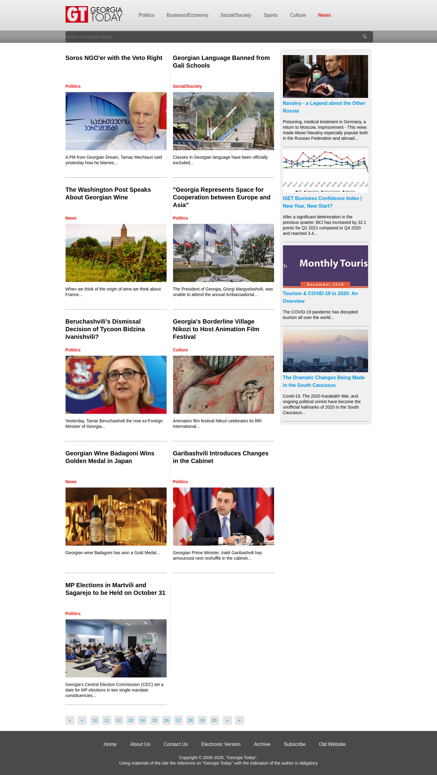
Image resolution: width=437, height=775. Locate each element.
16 (166, 720)
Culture (298, 15)
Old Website (332, 744)
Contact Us (176, 744)
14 (142, 720)
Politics (147, 15)
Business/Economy (187, 15)
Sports (271, 15)
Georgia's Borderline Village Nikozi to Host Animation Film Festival (216, 329)
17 (178, 720)
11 (106, 720)
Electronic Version (221, 744)
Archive (262, 744)
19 (202, 720)
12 (118, 720)
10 (94, 720)
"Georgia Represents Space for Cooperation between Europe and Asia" (222, 197)
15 (154, 720)
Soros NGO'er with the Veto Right (114, 57)
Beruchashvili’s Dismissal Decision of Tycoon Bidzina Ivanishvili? (105, 329)
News (324, 15)
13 (130, 720)
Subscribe (295, 744)
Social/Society (235, 15)
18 (190, 720)
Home (110, 744)
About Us (140, 744)
